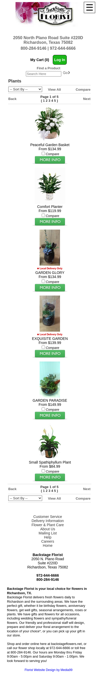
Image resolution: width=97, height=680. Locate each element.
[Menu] (89, 7)
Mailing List (48, 533)
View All (54, 89)
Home (48, 545)
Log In (59, 60)
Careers (47, 541)
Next (87, 99)
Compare (83, 89)
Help (47, 537)
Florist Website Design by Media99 (48, 670)
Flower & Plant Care (48, 525)
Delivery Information (48, 521)
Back (12, 99)
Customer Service (47, 517)
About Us (47, 529)
